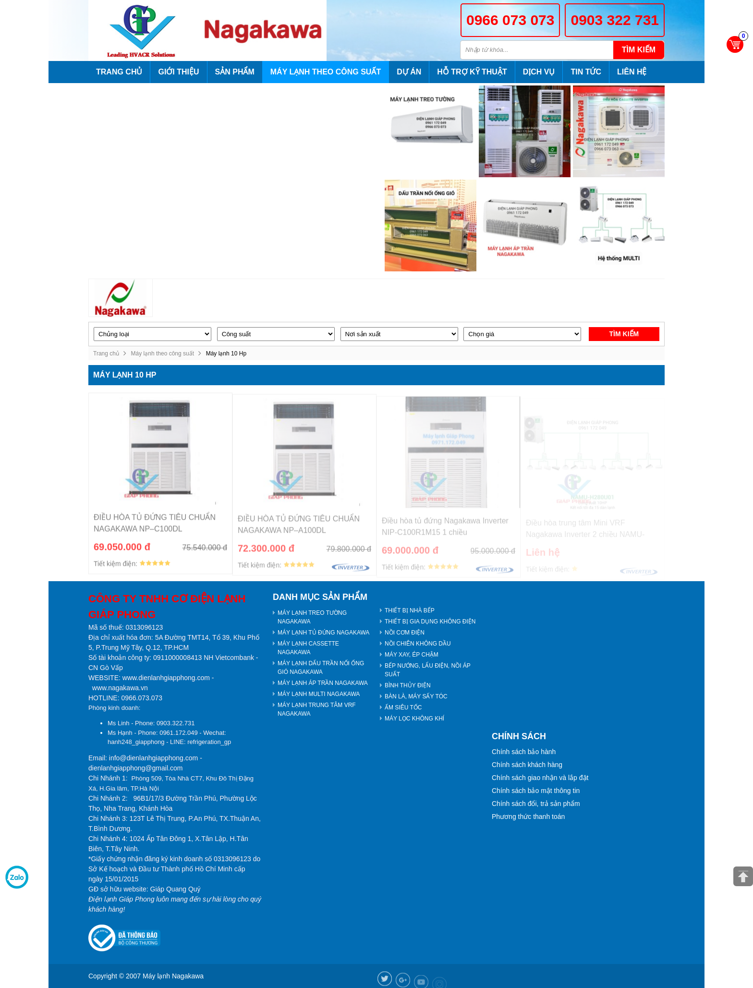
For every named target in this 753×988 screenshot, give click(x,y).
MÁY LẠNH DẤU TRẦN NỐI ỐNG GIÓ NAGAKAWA (321, 667)
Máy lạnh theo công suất (325, 72)
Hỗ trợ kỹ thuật (472, 72)
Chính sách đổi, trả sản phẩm (536, 803)
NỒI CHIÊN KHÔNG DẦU (418, 643)
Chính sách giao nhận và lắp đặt (540, 777)
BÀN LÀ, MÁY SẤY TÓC (416, 696)
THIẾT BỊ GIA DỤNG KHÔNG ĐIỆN (430, 621)
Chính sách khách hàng (527, 764)
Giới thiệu (178, 72)
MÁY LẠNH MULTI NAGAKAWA (319, 694)
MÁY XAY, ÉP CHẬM (411, 654)
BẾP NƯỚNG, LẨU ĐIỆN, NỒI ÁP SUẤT (428, 670)
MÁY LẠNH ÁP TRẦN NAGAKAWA (323, 683)
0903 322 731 (615, 20)
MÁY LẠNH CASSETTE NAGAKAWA (308, 648)
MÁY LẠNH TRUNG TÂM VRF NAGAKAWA (317, 709)
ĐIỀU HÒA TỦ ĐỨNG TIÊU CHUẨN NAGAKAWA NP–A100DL (299, 527)
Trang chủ (119, 72)
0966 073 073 (510, 20)
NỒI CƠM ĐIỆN (405, 632)
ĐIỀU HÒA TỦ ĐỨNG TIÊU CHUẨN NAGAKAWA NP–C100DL (155, 526)
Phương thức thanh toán (528, 816)
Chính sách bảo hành (524, 752)
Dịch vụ (539, 72)
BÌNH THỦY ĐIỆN (408, 685)
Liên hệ (631, 72)
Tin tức (586, 72)
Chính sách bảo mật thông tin (536, 790)
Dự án (409, 72)
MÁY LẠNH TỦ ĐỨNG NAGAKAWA (323, 632)
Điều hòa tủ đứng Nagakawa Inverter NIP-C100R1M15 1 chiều (445, 529)
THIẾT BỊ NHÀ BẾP (410, 610)
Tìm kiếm (639, 50)
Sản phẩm (235, 72)
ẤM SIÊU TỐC (403, 707)
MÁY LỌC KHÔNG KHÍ (414, 718)
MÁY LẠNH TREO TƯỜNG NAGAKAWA (312, 617)
